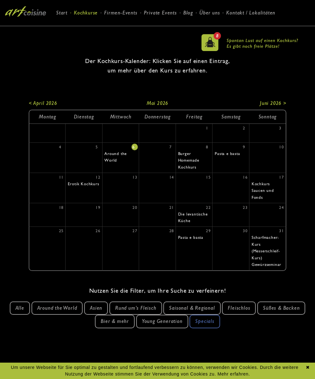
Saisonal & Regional (192, 308)
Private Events (160, 13)
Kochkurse (86, 13)
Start (61, 13)
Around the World (57, 308)
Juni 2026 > (273, 103)
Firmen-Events (120, 13)
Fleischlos (239, 308)
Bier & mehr (115, 321)
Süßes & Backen (281, 308)
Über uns (209, 13)
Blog (188, 13)
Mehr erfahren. (234, 373)
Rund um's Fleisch (135, 308)
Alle (19, 308)
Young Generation (162, 321)
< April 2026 (43, 103)
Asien (96, 308)
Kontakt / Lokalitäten (250, 13)
